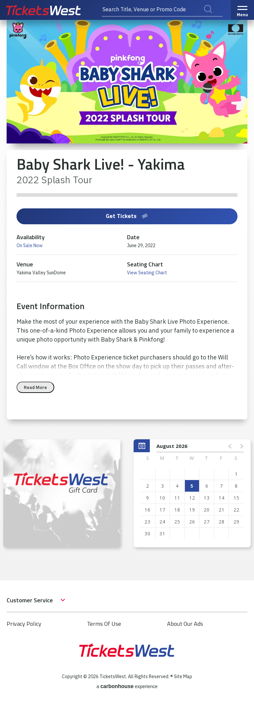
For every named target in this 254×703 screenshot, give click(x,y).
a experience (127, 686)
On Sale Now (30, 245)
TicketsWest (50, 10)
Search (212, 16)
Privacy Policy (24, 624)
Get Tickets (127, 215)
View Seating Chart (147, 273)
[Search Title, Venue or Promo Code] (162, 10)
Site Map (183, 676)
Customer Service (30, 600)
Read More (35, 387)
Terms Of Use (104, 624)
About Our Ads (185, 624)
